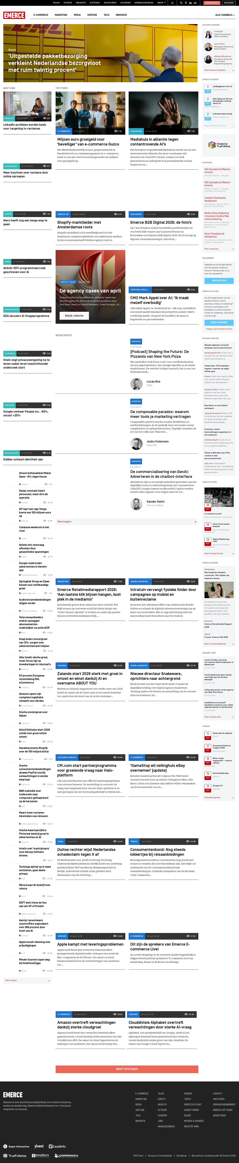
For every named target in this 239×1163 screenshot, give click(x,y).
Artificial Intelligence (141, 290)
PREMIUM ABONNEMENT (224, 1105)
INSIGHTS (162, 1105)
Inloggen (229, 3)
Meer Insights (127, 522)
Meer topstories (127, 1069)
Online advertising (12, 166)
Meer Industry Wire (219, 717)
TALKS (161, 1094)
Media (77, 15)
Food (22, 742)
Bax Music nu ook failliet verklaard (216, 407)
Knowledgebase (144, 3)
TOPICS (187, 1099)
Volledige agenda (219, 798)
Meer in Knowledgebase (219, 644)
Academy (125, 3)
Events (68, 3)
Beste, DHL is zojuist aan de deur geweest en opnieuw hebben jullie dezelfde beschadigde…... (218, 417)
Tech (106, 15)
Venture (92, 15)
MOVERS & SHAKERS (194, 1121)
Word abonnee (219, 322)
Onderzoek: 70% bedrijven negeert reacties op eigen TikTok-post (216, 369)
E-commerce (41, 15)
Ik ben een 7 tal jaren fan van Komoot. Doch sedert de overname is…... (218, 356)
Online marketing (28, 611)
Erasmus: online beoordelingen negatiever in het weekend (217, 432)
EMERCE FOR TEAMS (223, 1110)
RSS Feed (138, 1156)
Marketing (61, 15)
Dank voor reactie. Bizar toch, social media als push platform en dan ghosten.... (218, 380)
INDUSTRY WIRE (191, 1126)
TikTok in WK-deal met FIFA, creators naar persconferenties (217, 456)
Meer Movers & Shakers (219, 70)
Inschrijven (219, 281)
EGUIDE (187, 1116)
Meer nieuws (27, 980)
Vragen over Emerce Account (219, 329)
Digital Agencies (12, 310)
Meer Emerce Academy (219, 126)
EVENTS (161, 1099)
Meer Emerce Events (219, 554)
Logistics (24, 688)
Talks (56, 3)
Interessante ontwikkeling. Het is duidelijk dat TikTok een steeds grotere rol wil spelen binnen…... (219, 468)
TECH (138, 1116)
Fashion (23, 484)
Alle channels (225, 15)
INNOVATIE (140, 1121)
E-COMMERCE (142, 1094)
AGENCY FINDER (191, 1110)
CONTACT (217, 1094)
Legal (60, 842)
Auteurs (95, 3)
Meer (161, 3)
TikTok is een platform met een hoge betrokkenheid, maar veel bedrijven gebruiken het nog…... (218, 394)
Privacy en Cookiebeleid (160, 1156)
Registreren (211, 3)
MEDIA (138, 1105)
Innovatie (121, 15)
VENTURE (139, 1110)
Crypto (23, 539)
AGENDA (188, 1094)
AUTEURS (162, 1110)
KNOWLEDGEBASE (166, 1126)
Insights (81, 3)
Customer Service (67, 758)
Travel (7, 262)
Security (23, 936)
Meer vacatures (219, 249)
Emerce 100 (63, 214)
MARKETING (141, 1099)
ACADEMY (162, 1116)
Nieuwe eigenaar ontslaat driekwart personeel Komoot (218, 346)
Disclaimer (182, 1156)
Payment (8, 214)
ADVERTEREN (219, 1116)
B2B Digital (136, 214)
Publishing (9, 405)
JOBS (160, 1121)
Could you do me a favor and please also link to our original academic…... (218, 443)
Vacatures (110, 3)
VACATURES (219, 1099)
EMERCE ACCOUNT (193, 1105)
